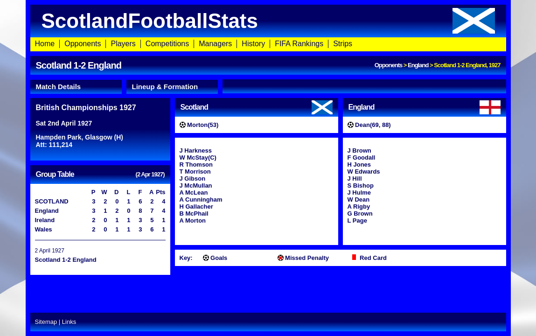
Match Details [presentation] (58, 87)
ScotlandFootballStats (268, 21)
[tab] (76, 87)
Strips (342, 44)
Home (45, 44)
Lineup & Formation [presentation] (165, 87)
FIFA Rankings (299, 44)
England (418, 65)
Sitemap (46, 321)
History (253, 44)
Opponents (82, 44)
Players (123, 44)
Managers (215, 44)
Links (69, 321)
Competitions (167, 44)
